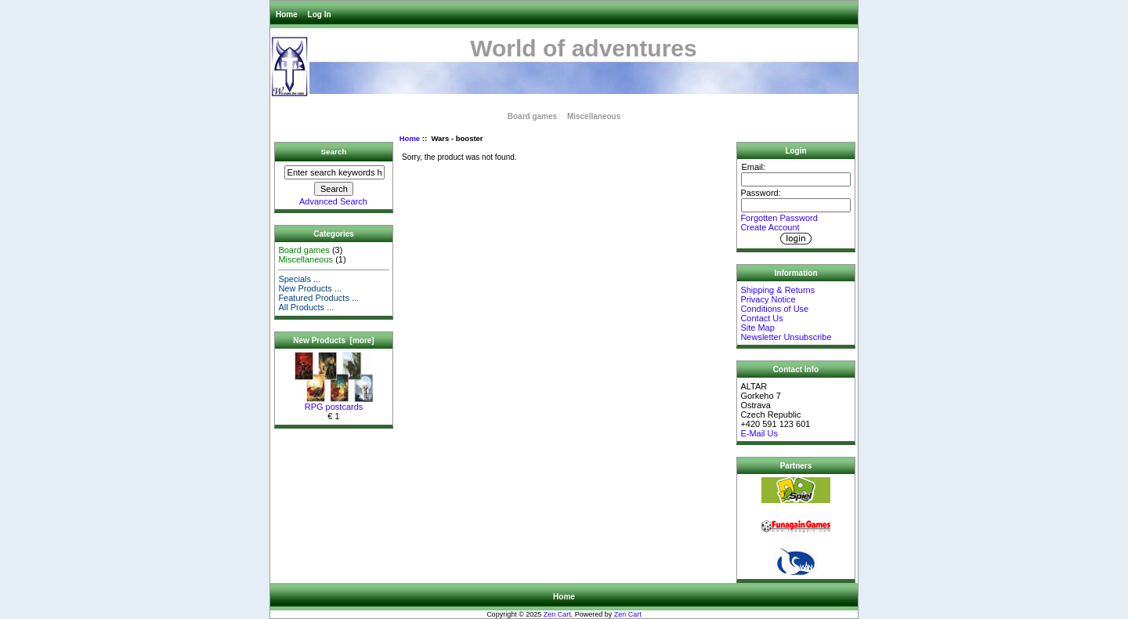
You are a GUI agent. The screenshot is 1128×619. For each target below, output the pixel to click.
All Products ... (306, 307)
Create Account (769, 227)
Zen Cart (557, 614)
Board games (532, 116)
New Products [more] (333, 340)
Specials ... (299, 279)
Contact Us (761, 318)
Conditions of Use (774, 308)
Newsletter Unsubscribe (785, 337)
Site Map (757, 327)
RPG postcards (334, 402)
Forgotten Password (778, 218)
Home (287, 14)
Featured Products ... (318, 297)
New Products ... (310, 288)
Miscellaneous (593, 116)
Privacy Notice (767, 299)
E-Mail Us (759, 433)
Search (334, 151)
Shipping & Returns (777, 290)
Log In (319, 14)
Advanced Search (333, 201)
